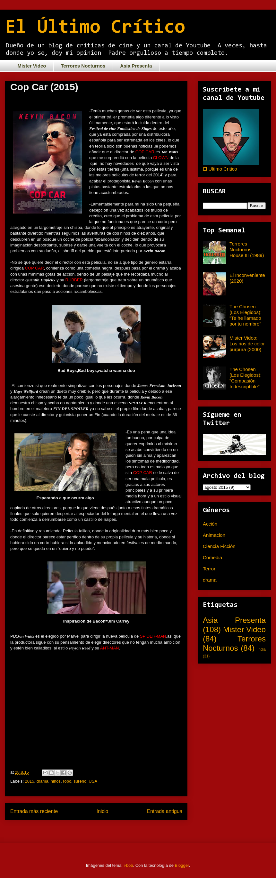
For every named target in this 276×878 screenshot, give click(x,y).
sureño (79, 781)
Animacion (214, 535)
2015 (29, 781)
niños (56, 781)
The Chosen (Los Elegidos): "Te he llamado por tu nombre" (245, 315)
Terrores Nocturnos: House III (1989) (246, 249)
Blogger (182, 865)
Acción (210, 524)
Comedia (212, 557)
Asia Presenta (136, 65)
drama (42, 781)
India (261, 649)
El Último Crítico (95, 27)
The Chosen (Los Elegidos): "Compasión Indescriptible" (245, 378)
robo (67, 781)
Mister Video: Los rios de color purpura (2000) (247, 343)
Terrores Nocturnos (83, 65)
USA (93, 781)
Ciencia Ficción (219, 546)
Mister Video (32, 65)
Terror (209, 568)
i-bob (128, 865)
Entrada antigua (164, 811)
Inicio (102, 811)
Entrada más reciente (34, 811)
